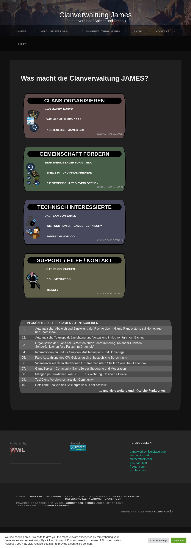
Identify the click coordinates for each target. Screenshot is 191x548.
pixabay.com (139, 471)
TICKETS (52, 291)
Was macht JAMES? (60, 110)
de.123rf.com (139, 464)
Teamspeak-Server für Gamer (70, 164)
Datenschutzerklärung (83, 500)
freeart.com (138, 468)
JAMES (115, 497)
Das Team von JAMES (62, 217)
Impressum (131, 497)
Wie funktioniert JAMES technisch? (76, 227)
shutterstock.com (142, 460)
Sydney (90, 504)
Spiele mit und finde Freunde (71, 174)
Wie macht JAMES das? (65, 120)
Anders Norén (58, 506)
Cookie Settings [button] (158, 540)
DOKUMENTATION (59, 280)
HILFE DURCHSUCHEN (61, 270)
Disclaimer (113, 500)
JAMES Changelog (61, 237)
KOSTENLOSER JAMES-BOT (67, 131)
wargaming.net (140, 456)
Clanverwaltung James (95, 15)
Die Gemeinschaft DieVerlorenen (74, 184)
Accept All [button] (178, 540)
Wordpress (74, 504)
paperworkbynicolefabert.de (149, 453)
